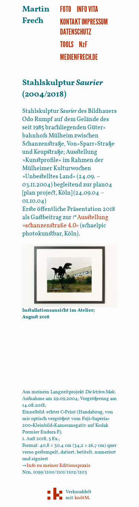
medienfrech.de (79, 57)
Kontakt (70, 21)
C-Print (68, 412)
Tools (66, 44)
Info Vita (87, 9)
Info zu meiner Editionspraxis (56, 465)
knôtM (82, 498)
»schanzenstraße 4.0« (65, 222)
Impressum (95, 21)
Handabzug (91, 412)
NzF (83, 44)
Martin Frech (36, 15)
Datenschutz (75, 31)
